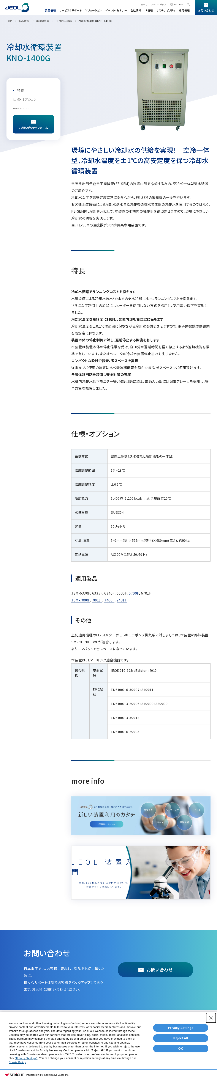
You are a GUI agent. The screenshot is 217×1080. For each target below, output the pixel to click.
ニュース (143, 4)
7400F (109, 600)
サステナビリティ (166, 10)
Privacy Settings (180, 1030)
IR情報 (149, 10)
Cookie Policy (17, 1064)
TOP (9, 21)
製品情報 (50, 10)
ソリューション (93, 10)
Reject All (180, 1040)
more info (21, 108)
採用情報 (184, 10)
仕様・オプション (24, 99)
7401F (122, 600)
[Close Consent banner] (211, 1020)
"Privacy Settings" (26, 1060)
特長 (20, 90)
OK (180, 1051)
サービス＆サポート (70, 10)
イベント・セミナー (116, 10)
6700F (134, 593)
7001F (97, 600)
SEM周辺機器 (64, 21)
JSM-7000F (80, 600)
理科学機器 (42, 21)
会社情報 (135, 10)
